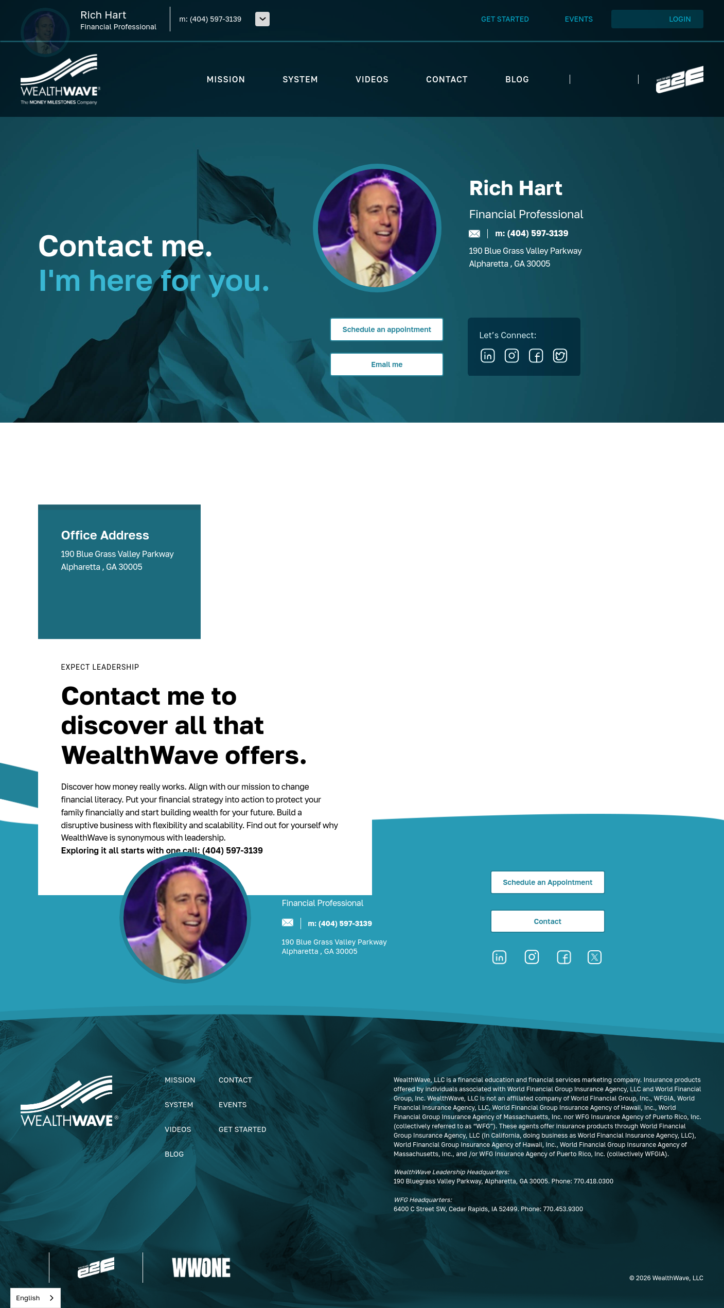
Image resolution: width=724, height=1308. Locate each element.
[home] (61, 79)
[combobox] (35, 1298)
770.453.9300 (563, 1209)
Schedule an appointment (386, 329)
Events (233, 1104)
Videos (178, 1129)
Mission (180, 1079)
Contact (547, 921)
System (179, 1104)
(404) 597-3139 (215, 18)
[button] (262, 19)
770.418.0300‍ (593, 1181)
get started (243, 1129)
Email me (386, 364)
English (28, 1298)
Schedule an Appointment (547, 882)
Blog (174, 1153)
